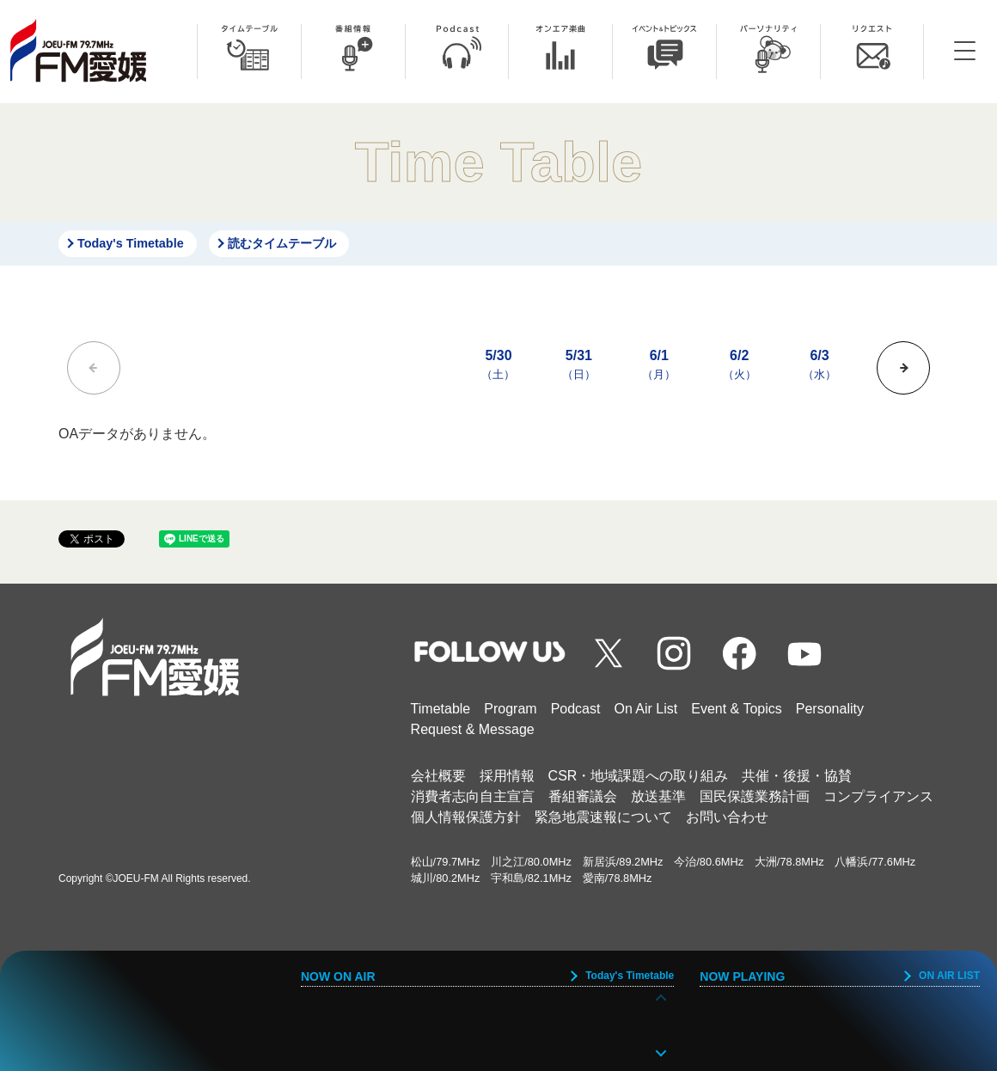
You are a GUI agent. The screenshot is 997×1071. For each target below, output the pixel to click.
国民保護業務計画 (755, 796)
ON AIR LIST (949, 976)
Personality (830, 708)
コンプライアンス (878, 796)
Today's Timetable (130, 243)
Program (510, 708)
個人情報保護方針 (466, 817)
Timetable (441, 708)
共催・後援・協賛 (797, 775)
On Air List (645, 708)
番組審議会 (582, 796)
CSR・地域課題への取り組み (638, 775)
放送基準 (658, 796)
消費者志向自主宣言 (473, 796)
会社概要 (438, 775)
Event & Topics (736, 708)
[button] (903, 368)
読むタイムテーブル (282, 243)
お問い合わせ (727, 817)
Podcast (576, 708)
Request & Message (473, 729)
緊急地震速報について (603, 817)
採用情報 (507, 775)
